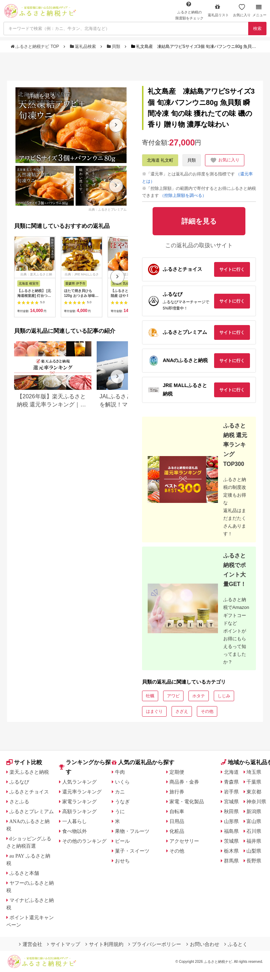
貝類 (114, 46)
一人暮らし (74, 821)
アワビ (173, 695)
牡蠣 (150, 695)
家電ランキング (79, 801)
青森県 (231, 781)
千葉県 (253, 781)
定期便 (176, 772)
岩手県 (231, 791)
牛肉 (120, 772)
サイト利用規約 (104, 944)
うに (120, 811)
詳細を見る (42, 96)
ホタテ (198, 695)
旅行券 (176, 791)
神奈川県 (256, 801)
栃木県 (231, 850)
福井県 (253, 841)
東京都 (253, 791)
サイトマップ (63, 944)
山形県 (231, 821)
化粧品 (176, 831)
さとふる (19, 801)
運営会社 (30, 944)
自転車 (176, 811)
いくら (122, 781)
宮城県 (231, 801)
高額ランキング (79, 811)
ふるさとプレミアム (31, 811)
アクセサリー (184, 841)
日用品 (176, 821)
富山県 (253, 821)
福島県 (231, 831)
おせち (122, 860)
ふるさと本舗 (24, 873)
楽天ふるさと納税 (29, 772)
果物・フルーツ (132, 831)
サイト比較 (24, 762)
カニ (120, 791)
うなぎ (122, 801)
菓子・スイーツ (132, 850)
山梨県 (253, 850)
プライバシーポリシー (154, 944)
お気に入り (242, 10)
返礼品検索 (83, 46)
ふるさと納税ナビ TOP (35, 46)
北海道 (231, 772)
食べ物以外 (74, 831)
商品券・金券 (184, 781)
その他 (207, 711)
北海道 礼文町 (160, 160)
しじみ (224, 695)
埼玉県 (253, 772)
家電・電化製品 (186, 801)
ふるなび (19, 781)
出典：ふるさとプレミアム (108, 209)
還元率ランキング (82, 791)
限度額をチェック (189, 10)
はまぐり (154, 711)
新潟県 (253, 811)
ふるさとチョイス (29, 791)
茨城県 (231, 841)
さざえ (181, 711)
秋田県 (231, 811)
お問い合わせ (202, 944)
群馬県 (231, 860)
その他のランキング (84, 841)
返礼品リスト (218, 10)
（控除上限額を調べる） (183, 195)
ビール (122, 841)
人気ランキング (79, 781)
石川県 (253, 831)
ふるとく (236, 944)
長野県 (253, 860)
